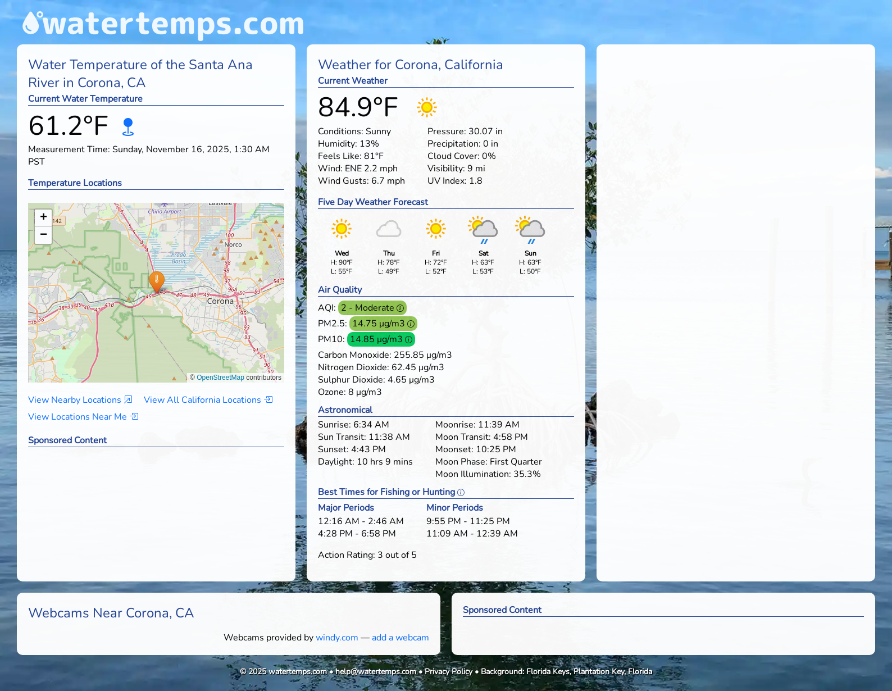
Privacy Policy (448, 671)
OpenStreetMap (220, 377)
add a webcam (400, 637)
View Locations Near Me (83, 417)
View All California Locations (208, 400)
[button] (156, 281)
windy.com (337, 637)
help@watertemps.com (375, 671)
